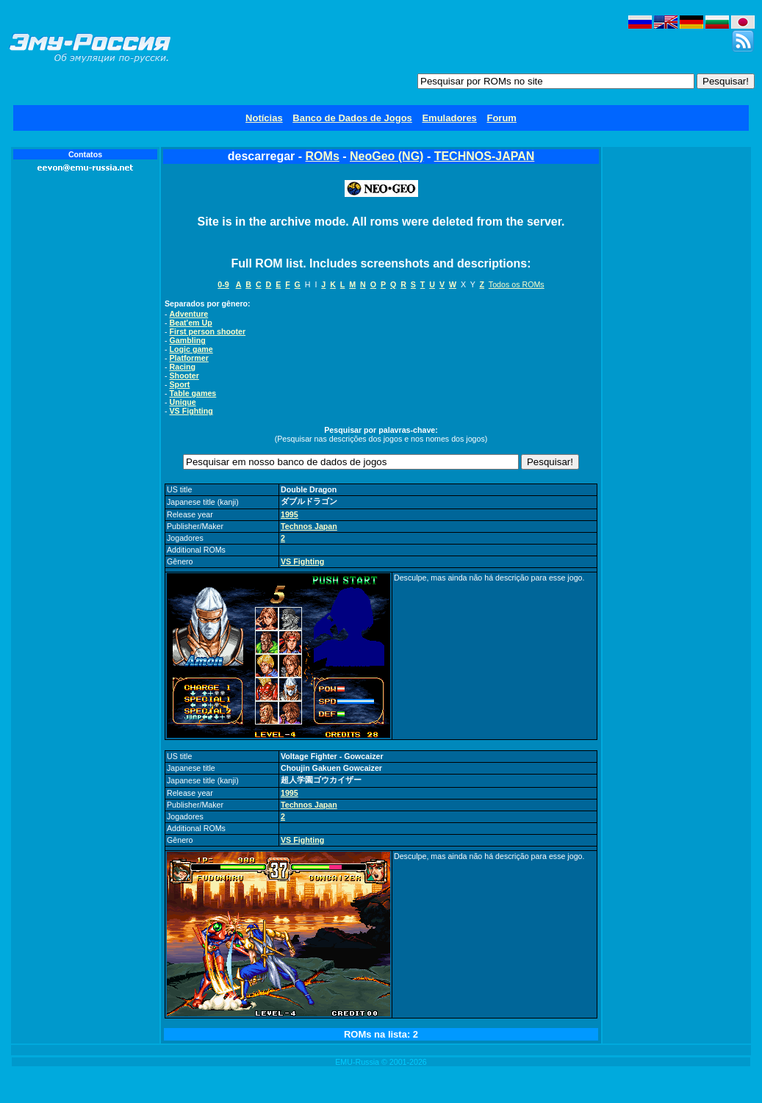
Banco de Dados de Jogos (352, 117)
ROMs (322, 156)
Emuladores (449, 117)
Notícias (264, 117)
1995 (289, 514)
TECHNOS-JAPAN (484, 156)
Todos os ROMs (516, 284)
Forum (501, 117)
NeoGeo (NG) (386, 156)
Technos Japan (309, 526)
